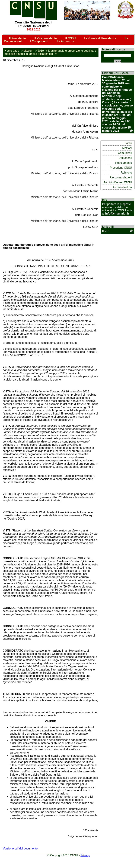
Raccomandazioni (121, 177)
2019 (40, 50)
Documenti (125, 157)
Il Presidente (17, 38)
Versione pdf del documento (20, 848)
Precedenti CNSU (121, 167)
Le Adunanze (65, 41)
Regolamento (123, 162)
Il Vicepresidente (45, 38)
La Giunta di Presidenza (100, 38)
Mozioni (28, 50)
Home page (12, 50)
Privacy (85, 855)
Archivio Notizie (122, 187)
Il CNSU (70, 38)
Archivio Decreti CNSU (118, 182)
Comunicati (125, 152)
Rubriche (126, 172)
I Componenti (39, 41)
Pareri (128, 143)
